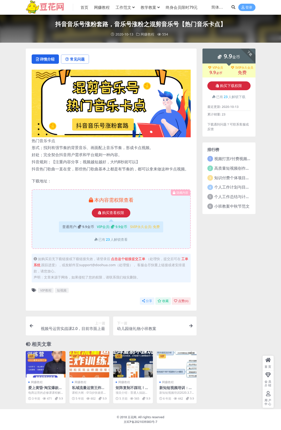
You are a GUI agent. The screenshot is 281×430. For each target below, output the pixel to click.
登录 (246, 7)
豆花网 (132, 417)
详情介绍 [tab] (45, 59)
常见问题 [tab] (75, 59)
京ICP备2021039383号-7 (140, 422)
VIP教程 (46, 290)
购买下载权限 (229, 86)
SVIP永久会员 (242, 67)
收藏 (163, 301)
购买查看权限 (111, 213)
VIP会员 (215, 67)
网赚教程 (147, 34)
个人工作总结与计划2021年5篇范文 (245, 196)
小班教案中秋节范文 (232, 206)
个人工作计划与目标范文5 (237, 187)
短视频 (62, 290)
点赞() (181, 301)
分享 (147, 301)
